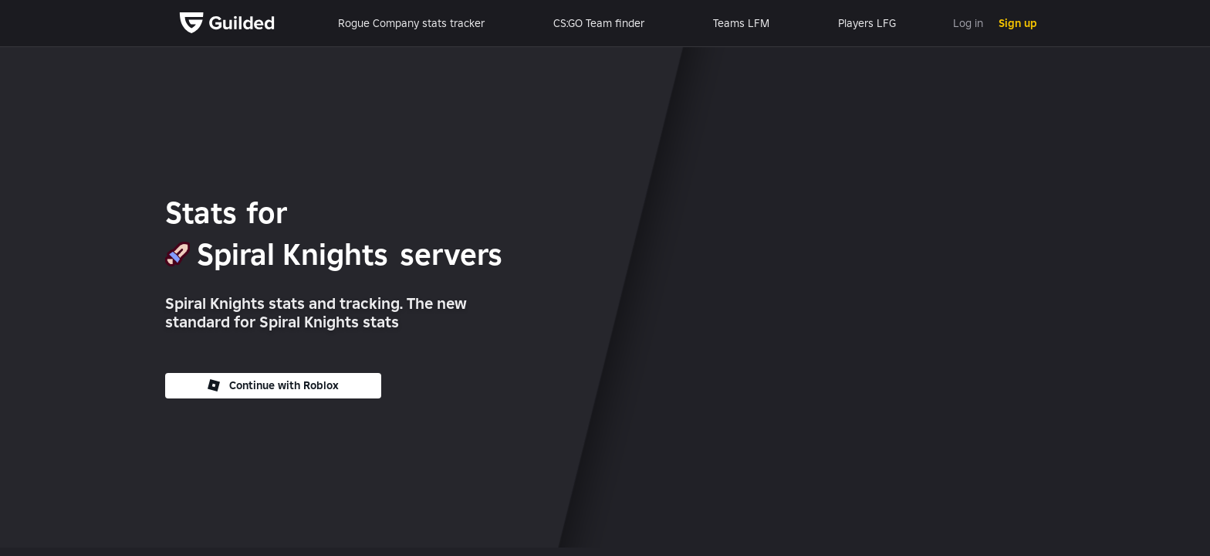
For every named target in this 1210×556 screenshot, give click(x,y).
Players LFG (867, 23)
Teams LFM (741, 23)
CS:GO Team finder (598, 23)
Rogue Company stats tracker (411, 23)
